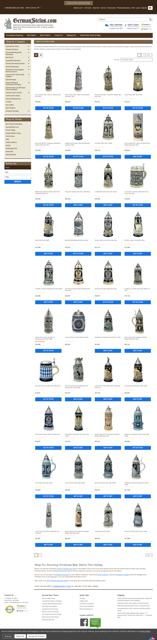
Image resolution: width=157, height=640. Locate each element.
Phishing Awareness (124, 8)
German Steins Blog (48, 598)
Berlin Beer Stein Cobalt (42, 240)
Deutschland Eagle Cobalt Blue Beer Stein (47, 434)
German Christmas (12, 49)
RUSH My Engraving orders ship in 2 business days (133, 606)
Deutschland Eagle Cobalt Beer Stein (106, 289)
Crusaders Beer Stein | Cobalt (103, 143)
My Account (78, 8)
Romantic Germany (12, 111)
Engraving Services (48, 619)
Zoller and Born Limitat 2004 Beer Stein (77, 337)
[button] (17, 167)
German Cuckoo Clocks (14, 93)
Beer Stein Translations (49, 606)
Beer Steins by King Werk (14, 124)
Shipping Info (71, 35)
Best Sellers (31, 35)
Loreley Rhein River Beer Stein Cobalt (106, 192)
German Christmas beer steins (66, 569)
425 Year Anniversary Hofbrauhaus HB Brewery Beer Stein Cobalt (76, 386)
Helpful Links (84, 601)
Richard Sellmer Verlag (13, 133)
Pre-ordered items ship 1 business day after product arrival (134, 609)
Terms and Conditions (87, 606)
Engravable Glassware (13, 60)
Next (149, 55)
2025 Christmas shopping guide (57, 581)
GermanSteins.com (12, 127)
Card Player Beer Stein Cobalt (43, 483)
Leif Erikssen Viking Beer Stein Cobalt (136, 386)
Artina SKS (9, 152)
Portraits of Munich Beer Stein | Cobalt (136, 531)
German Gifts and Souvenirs (15, 63)
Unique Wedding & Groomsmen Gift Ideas (13, 84)
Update (17, 181)
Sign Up (144, 8)
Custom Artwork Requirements (52, 604)
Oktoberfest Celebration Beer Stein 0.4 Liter (108, 337)
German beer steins (62, 586)
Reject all (20, 636)
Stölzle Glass (10, 136)
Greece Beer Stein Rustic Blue (133, 95)
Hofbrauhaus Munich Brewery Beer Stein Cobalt (137, 483)
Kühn (7, 139)
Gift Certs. (88, 8)
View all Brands (11, 155)
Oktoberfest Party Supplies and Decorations (15, 71)
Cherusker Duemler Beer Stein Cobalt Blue (77, 192)
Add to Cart (137, 156)
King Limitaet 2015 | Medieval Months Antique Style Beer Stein (136, 338)
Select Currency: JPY (33, 8)
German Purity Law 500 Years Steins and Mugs (15, 89)
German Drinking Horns (13, 99)
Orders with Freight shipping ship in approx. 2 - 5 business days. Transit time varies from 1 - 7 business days (134, 615)
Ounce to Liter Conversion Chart (78, 3)
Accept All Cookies (36, 636)
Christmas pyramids (122, 575)
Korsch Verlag (10, 130)
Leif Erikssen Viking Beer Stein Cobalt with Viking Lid (107, 386)
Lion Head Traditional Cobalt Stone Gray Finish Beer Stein (136, 192)
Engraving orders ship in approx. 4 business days (133, 603)
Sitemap (82, 598)
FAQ (133, 8)
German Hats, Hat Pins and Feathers (15, 76)
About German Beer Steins (50, 617)
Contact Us (59, 35)
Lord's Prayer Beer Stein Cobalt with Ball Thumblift (47, 532)
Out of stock (48, 108)
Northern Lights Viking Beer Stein (135, 240)
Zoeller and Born (11, 142)
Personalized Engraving (14, 35)
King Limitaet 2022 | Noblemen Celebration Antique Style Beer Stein (47, 144)
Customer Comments (87, 604)
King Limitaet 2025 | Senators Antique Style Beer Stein (48, 95)
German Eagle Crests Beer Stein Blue (106, 240)
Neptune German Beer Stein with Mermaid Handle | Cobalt (77, 144)
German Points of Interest (50, 612)
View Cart (96, 8)
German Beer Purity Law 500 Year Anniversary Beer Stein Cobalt (45, 338)
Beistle (8, 145)
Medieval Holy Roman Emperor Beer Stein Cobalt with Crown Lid (47, 192)
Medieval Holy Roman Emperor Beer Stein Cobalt (137, 435)
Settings (8, 636)
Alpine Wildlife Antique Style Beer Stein (76, 240)
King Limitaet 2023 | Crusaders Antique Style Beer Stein (108, 95)
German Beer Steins (12, 46)
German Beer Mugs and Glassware (13, 53)
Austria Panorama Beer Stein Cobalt (105, 483)
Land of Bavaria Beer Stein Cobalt (75, 483)
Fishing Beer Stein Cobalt (102, 531)
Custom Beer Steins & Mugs (90, 35)
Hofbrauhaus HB (11, 148)
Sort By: (116, 60)
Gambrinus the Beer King (50, 609)
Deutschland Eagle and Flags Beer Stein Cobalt (77, 435)
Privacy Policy (145, 631)
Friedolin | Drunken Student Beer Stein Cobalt (48, 289)
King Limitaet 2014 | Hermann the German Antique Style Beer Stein (107, 435)
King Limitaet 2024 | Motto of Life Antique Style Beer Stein (77, 95)
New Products (45, 35)
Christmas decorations (61, 575)
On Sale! (8, 102)
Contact (103, 8)
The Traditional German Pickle (51, 614)
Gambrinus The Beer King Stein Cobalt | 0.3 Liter (137, 289)
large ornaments (103, 575)
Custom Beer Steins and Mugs (52, 601)
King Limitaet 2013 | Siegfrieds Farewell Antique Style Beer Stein (77, 532)
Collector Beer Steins (13, 96)
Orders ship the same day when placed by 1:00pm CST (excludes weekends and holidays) (134, 599)
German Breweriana (12, 67)
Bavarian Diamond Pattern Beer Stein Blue (47, 386)
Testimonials (111, 8)
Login (137, 8)
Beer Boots (9, 57)
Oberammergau (11, 80)
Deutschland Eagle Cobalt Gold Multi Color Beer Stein (77, 289)
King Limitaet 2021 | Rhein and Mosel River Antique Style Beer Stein (137, 144)
